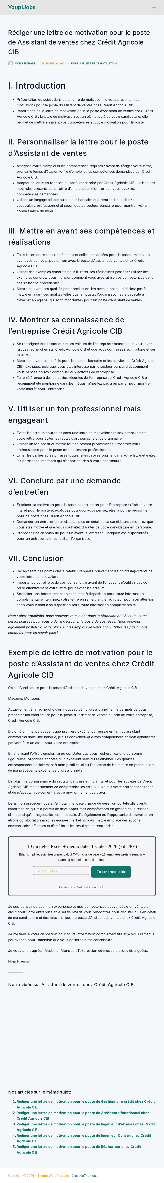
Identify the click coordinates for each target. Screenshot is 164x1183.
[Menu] (154, 7)
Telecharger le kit (111, 872)
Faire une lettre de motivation (94, 63)
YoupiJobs (22, 7)
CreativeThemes (84, 1176)
